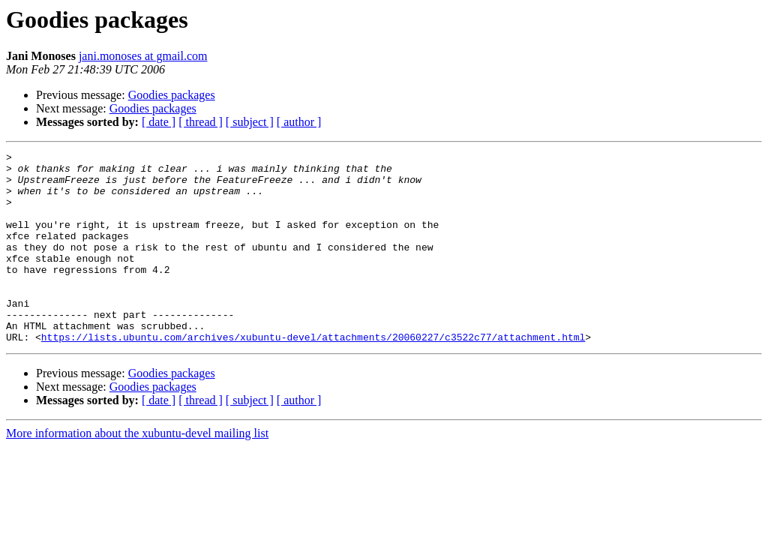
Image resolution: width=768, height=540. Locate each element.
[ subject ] (250, 122)
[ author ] (299, 122)
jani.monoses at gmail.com (143, 56)
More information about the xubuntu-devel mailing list (137, 471)
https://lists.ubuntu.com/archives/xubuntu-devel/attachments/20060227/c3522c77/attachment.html (313, 375)
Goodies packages (171, 94)
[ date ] (159, 122)
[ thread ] (200, 122)
